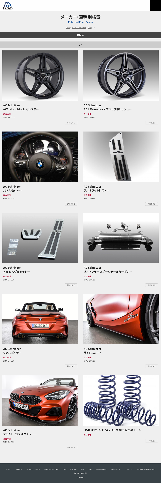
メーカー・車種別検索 (79, 28)
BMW (90, 28)
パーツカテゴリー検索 (32, 469)
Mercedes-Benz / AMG (51, 469)
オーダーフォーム (101, 469)
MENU (155, 5)
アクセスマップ (128, 469)
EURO (8, 5)
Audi (82, 469)
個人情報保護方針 (80, 473)
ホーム (8, 469)
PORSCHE (73, 469)
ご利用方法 (18, 469)
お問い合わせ (115, 469)
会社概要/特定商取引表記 (146, 469)
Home (68, 28)
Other (90, 469)
